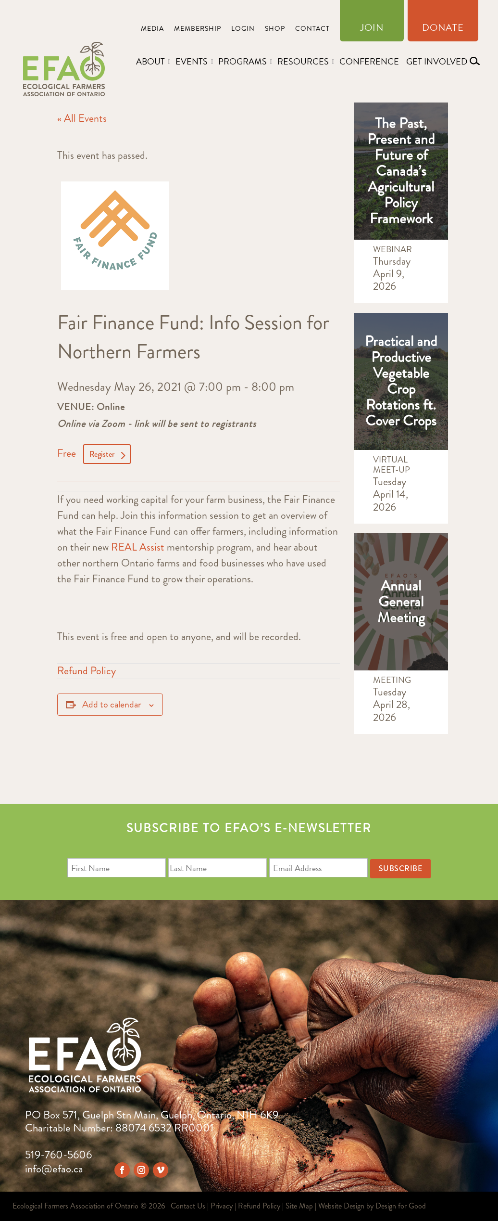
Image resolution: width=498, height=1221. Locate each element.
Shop (275, 30)
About (150, 61)
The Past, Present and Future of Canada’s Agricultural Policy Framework (401, 171)
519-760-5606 (58, 1155)
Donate (443, 29)
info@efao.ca (54, 1169)
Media (152, 30)
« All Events (82, 118)
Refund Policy (86, 670)
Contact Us (188, 1205)
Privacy (222, 1205)
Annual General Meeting (401, 602)
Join (372, 29)
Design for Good (400, 1205)
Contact (312, 30)
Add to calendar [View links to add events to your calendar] (111, 704)
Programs (242, 61)
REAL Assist (137, 547)
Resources (303, 61)
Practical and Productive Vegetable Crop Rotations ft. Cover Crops (401, 381)
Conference (369, 61)
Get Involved (436, 61)
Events (191, 61)
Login (243, 30)
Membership (197, 30)
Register (101, 454)
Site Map (299, 1205)
